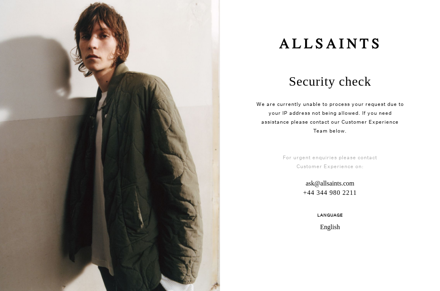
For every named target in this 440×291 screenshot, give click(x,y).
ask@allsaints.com (329, 183)
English (330, 227)
